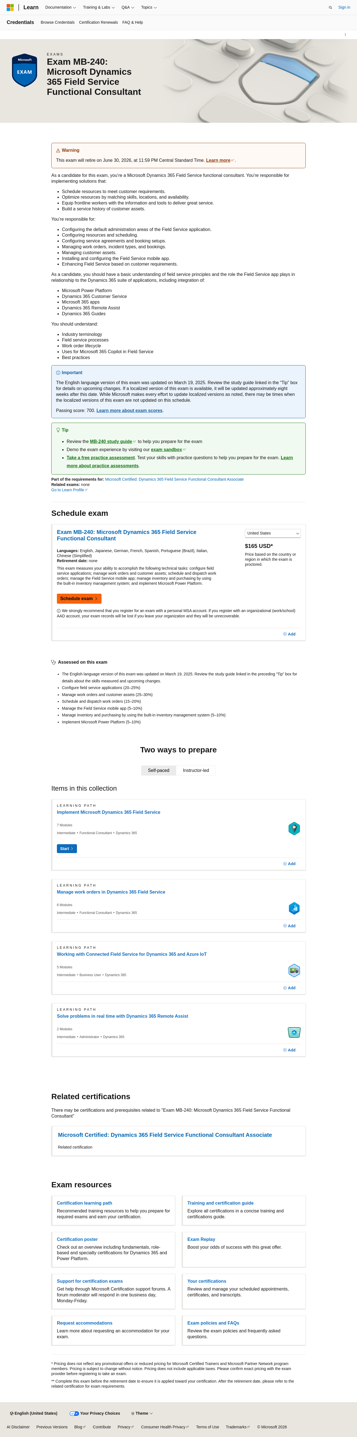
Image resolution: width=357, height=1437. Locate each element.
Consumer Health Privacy (163, 1427)
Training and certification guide (220, 1203)
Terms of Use (207, 1427)
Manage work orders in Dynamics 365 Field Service (111, 892)
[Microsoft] (10, 7)
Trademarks (236, 1427)
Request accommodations (84, 1323)
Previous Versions (51, 1427)
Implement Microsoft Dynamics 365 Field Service (108, 812)
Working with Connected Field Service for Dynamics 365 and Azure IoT (132, 954)
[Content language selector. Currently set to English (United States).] (34, 1413)
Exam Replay (201, 1239)
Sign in (344, 7)
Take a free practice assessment (101, 457)
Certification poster (77, 1239)
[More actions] (345, 34)
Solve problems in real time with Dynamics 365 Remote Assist (122, 1016)
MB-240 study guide (111, 441)
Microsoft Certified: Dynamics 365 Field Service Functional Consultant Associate (174, 479)
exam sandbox (166, 449)
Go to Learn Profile (67, 490)
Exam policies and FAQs (213, 1323)
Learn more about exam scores (130, 410)
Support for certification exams (90, 1281)
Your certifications (206, 1281)
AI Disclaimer (18, 1427)
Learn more (218, 160)
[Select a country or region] (273, 533)
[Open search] (330, 8)
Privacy (124, 1427)
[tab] (159, 771)
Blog (78, 1427)
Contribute (102, 1427)
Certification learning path (84, 1203)
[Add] (289, 634)
